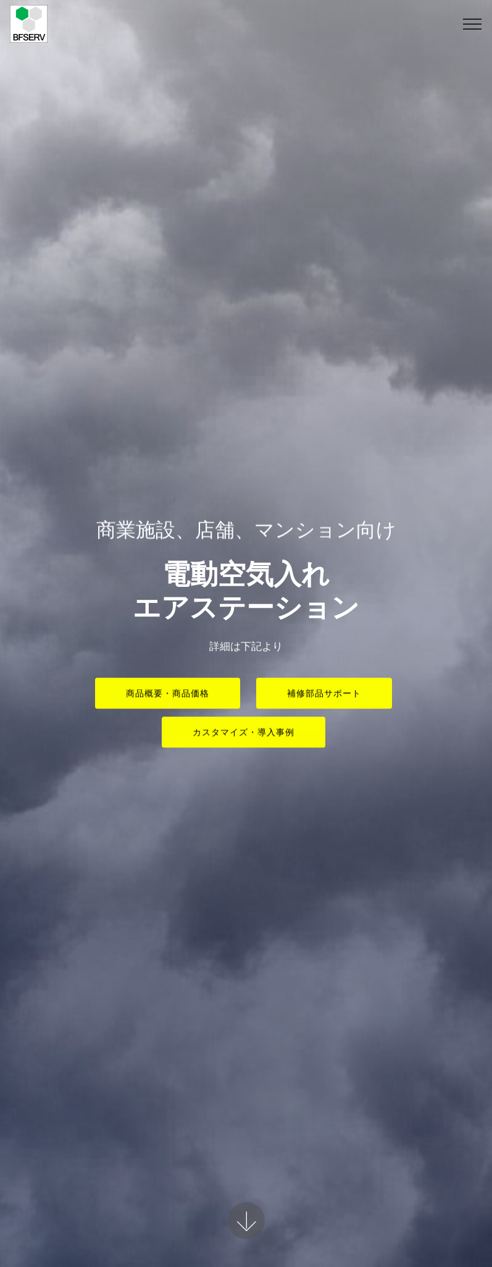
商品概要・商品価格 (167, 695)
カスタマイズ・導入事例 (243, 733)
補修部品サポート (324, 695)
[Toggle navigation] (472, 24)
